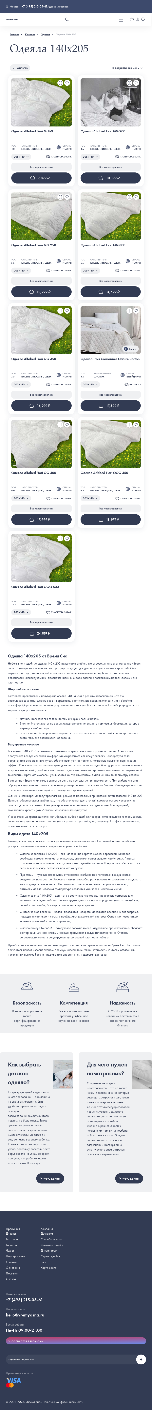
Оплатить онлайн (52, 1245)
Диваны (11, 1233)
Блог (43, 1262)
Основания (13, 1268)
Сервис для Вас (51, 1256)
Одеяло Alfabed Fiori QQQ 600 (35, 586)
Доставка (47, 1233)
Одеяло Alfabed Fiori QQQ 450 (104, 472)
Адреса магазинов (58, 6)
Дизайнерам (49, 1250)
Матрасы (12, 1239)
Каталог (30, 34)
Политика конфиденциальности (63, 1402)
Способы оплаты (51, 1239)
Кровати (11, 1262)
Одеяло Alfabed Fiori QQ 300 (103, 245)
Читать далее (50, 1178)
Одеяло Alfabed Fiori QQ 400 (33, 472)
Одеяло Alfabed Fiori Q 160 (32, 131)
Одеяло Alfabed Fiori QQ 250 (33, 245)
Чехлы (10, 1250)
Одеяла (45, 34)
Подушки (12, 1273)
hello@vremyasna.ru (25, 1315)
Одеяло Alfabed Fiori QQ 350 (33, 359)
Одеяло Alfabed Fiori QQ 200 (103, 131)
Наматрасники (15, 1256)
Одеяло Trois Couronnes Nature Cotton (110, 359)
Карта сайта (48, 1268)
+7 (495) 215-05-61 (35, 6)
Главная (14, 34)
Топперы (11, 1245)
